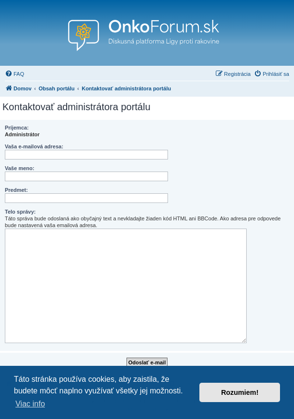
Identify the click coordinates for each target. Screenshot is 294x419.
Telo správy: (20, 212)
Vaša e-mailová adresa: (34, 146)
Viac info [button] (30, 404)
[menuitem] (14, 74)
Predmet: (16, 190)
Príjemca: (17, 127)
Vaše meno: (19, 168)
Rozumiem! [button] (240, 392)
